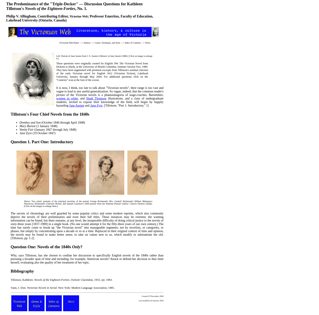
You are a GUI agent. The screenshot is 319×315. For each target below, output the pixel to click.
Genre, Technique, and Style (107, 43)
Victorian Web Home (69, 43)
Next (147, 43)
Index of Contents (133, 43)
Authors (86, 43)
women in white (67, 98)
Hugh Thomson (96, 98)
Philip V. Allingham (21, 16)
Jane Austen (76, 105)
